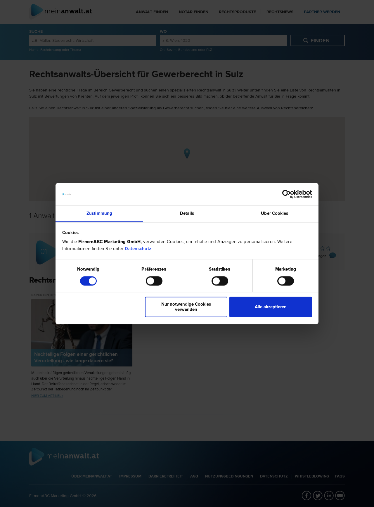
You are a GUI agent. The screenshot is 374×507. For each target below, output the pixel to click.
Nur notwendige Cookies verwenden (186, 307)
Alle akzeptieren (271, 307)
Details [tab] (187, 213)
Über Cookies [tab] (274, 213)
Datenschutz (138, 249)
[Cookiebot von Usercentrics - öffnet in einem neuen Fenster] (286, 194)
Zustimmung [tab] (99, 213)
